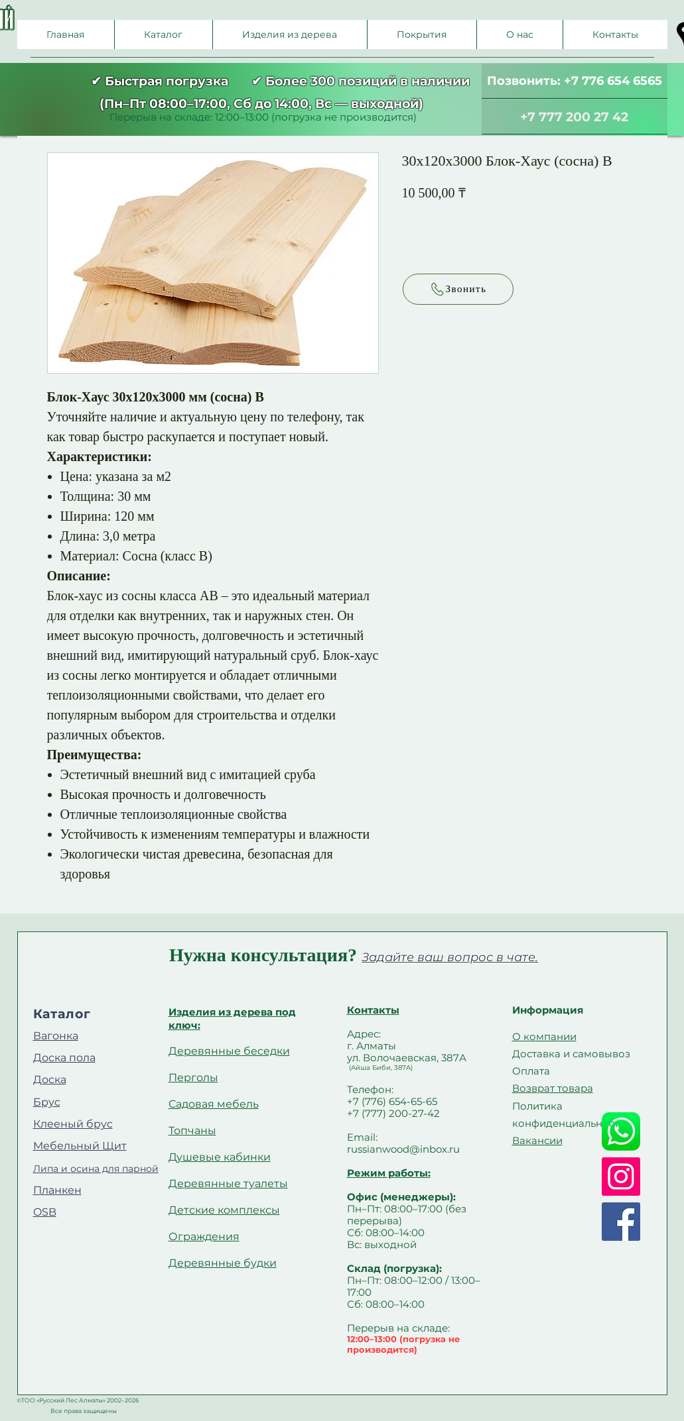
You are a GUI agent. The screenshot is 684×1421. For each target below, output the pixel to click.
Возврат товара (552, 1088)
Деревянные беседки (229, 1051)
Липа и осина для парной (96, 1169)
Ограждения (204, 1236)
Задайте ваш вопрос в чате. (450, 957)
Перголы (193, 1077)
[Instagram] (621, 1176)
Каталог (62, 1014)
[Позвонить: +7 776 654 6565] (574, 81)
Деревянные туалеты (228, 1183)
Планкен (57, 1190)
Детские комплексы (224, 1210)
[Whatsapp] (621, 1131)
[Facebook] (621, 1221)
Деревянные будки (223, 1263)
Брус (46, 1102)
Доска (49, 1079)
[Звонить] (458, 289)
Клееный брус (73, 1124)
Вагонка (55, 1035)
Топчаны (192, 1130)
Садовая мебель (214, 1104)
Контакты (373, 1010)
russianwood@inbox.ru (403, 1149)
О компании (544, 1036)
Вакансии (537, 1140)
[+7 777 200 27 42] (574, 116)
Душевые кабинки (220, 1157)
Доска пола (64, 1057)
